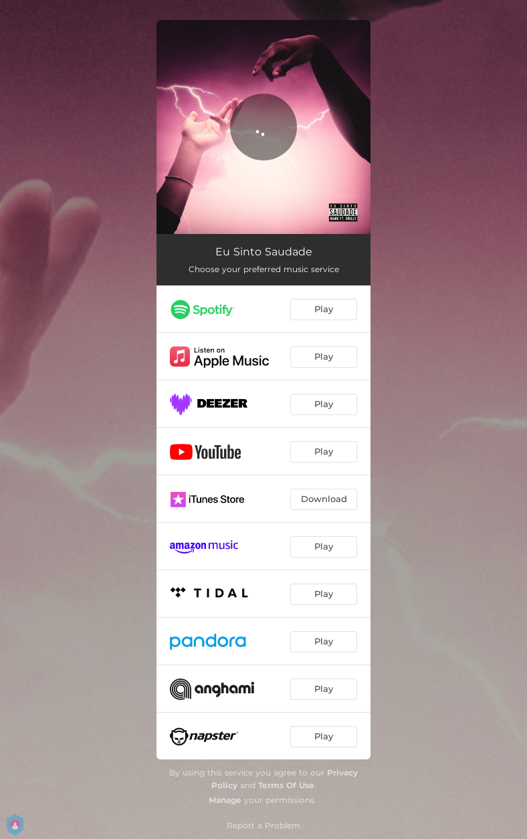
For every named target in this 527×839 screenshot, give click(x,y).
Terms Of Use (286, 785)
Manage (225, 800)
